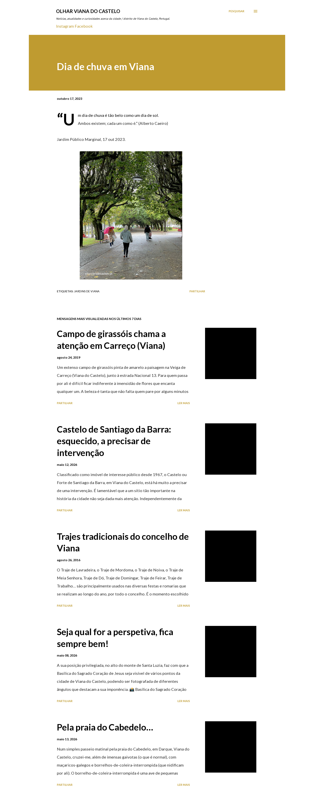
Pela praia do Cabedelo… (105, 727)
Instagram (65, 26)
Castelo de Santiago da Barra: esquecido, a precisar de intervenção (114, 441)
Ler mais (183, 403)
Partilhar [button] (197, 291)
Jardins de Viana (87, 291)
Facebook (84, 26)
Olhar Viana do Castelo (88, 11)
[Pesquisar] (236, 11)
